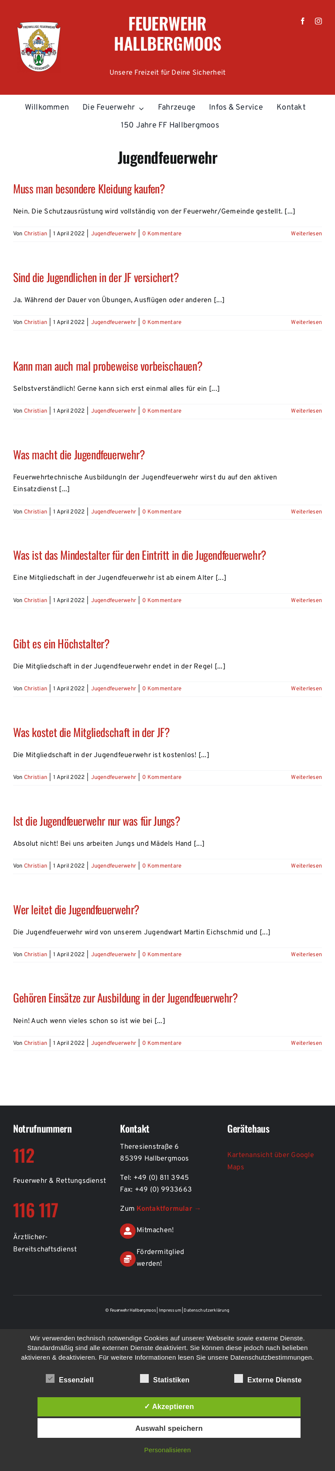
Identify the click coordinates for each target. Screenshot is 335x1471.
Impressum (170, 1310)
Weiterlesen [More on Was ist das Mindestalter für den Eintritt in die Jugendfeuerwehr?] (306, 600)
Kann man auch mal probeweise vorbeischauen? (107, 365)
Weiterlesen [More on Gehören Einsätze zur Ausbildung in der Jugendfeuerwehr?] (306, 1043)
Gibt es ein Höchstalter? (61, 643)
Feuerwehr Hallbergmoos (167, 32)
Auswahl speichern (168, 1428)
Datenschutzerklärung (206, 1310)
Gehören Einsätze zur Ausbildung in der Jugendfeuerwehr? (125, 997)
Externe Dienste (268, 1379)
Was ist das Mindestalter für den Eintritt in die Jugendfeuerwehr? (139, 554)
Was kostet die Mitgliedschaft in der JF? (91, 731)
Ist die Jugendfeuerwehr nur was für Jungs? (96, 820)
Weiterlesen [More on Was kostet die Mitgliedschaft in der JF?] (306, 777)
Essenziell (70, 1379)
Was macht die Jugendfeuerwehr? (78, 454)
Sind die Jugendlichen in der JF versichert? (95, 277)
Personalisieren (167, 1450)
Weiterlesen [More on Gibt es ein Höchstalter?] (306, 689)
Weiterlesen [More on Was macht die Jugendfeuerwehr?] (306, 512)
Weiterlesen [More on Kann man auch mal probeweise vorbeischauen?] (306, 411)
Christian (35, 234)
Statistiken (165, 1379)
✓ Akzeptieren (169, 1406)
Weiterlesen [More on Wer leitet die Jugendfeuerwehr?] (306, 954)
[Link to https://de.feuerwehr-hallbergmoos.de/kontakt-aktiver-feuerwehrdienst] (127, 1231)
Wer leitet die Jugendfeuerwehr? (76, 909)
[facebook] (302, 20)
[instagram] (318, 20)
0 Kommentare (161, 234)
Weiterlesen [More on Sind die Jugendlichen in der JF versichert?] (306, 322)
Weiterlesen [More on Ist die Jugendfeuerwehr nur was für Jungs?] (306, 866)
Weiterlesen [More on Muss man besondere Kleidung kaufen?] (306, 234)
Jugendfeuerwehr (114, 234)
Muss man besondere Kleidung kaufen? (88, 188)
